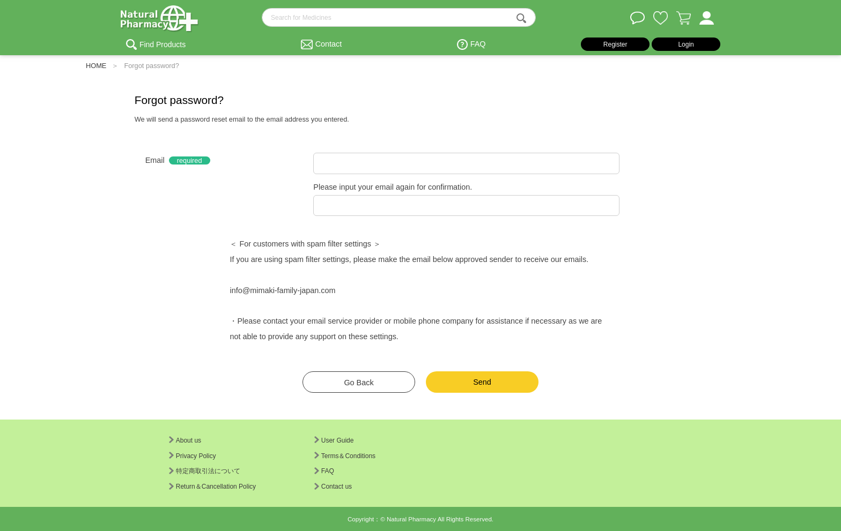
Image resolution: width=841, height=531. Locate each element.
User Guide (334, 440)
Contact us (333, 486)
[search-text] (399, 17)
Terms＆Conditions (344, 456)
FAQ (478, 44)
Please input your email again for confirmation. (392, 187)
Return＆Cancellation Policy (212, 486)
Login (686, 44)
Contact (328, 44)
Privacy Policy (192, 456)
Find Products (162, 44)
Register (615, 44)
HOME (96, 66)
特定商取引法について (204, 471)
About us (185, 440)
